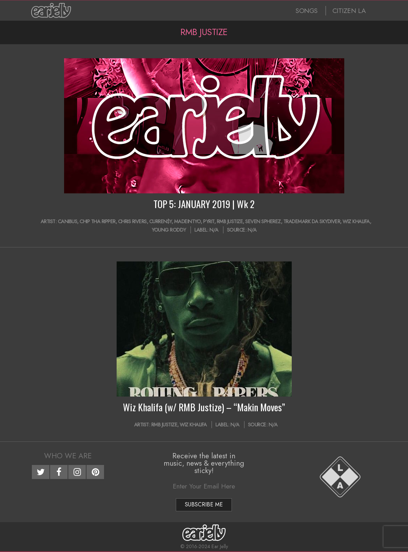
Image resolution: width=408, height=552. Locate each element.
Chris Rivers (132, 221)
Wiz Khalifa (356, 221)
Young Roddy (169, 229)
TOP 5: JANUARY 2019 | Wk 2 (204, 204)
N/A (214, 229)
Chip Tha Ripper (97, 221)
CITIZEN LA (349, 10)
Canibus (67, 221)
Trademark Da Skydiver (311, 221)
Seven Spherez (263, 221)
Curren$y (160, 221)
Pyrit (208, 221)
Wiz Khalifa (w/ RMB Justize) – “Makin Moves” (204, 407)
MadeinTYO (187, 221)
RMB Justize (230, 221)
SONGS (307, 10)
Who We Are (68, 456)
